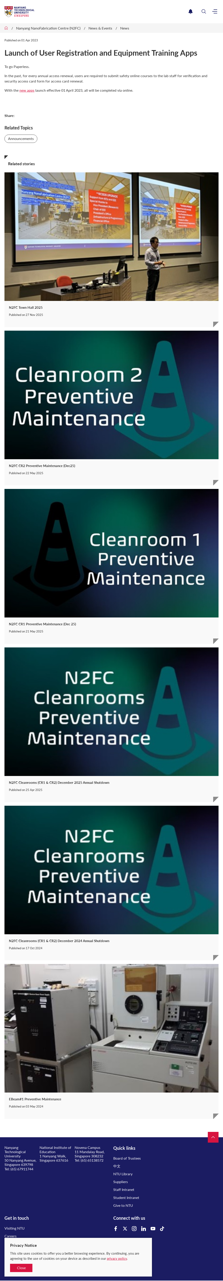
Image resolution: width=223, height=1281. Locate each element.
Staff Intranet (123, 1189)
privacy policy (117, 1258)
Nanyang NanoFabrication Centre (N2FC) (48, 28)
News (124, 28)
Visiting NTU (14, 1228)
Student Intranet (126, 1197)
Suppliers (120, 1182)
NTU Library (123, 1174)
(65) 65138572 (92, 1160)
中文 (116, 1166)
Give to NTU (123, 1205)
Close (21, 1268)
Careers (10, 1236)
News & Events (100, 28)
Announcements (21, 138)
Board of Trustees (127, 1158)
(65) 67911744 (22, 1169)
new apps (26, 90)
